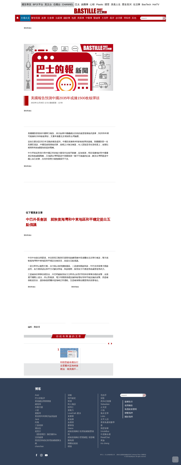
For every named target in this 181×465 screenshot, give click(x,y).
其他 (134, 18)
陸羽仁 (71, 407)
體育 (107, 4)
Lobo (103, 416)
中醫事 (88, 18)
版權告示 (129, 402)
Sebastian (105, 404)
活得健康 (39, 437)
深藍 (103, 398)
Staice (70, 428)
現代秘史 (72, 398)
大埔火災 (25, 18)
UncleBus (105, 431)
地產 (74, 18)
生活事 (136, 4)
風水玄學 (105, 413)
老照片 (38, 431)
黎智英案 (35, 18)
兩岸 (112, 18)
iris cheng (105, 443)
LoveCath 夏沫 (74, 413)
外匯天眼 (39, 407)
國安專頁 (26, 4)
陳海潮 (71, 440)
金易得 (71, 422)
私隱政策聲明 (131, 409)
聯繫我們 (129, 413)
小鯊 (37, 410)
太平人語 (105, 419)
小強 (103, 410)
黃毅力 (71, 410)
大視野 (105, 18)
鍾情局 (38, 404)
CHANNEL (67, 4)
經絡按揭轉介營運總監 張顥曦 (81, 437)
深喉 (70, 395)
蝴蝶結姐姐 (73, 443)
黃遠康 (71, 419)
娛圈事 (84, 4)
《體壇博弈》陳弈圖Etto (46, 434)
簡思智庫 (105, 428)
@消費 (119, 18)
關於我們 (129, 417)
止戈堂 (104, 407)
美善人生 (116, 4)
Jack (37, 419)
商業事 (80, 18)
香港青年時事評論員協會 (46, 416)
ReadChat (105, 437)
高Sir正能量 (106, 401)
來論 (103, 440)
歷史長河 (127, 4)
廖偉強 (71, 425)
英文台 (48, 4)
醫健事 (97, 18)
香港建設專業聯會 (43, 401)
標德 (70, 446)
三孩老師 (39, 425)
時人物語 (72, 404)
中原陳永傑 (106, 434)
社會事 (50, 18)
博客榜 (127, 18)
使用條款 (129, 405)
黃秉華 (71, 416)
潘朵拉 (38, 428)
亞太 (77, 4)
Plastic (99, 4)
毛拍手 (104, 395)
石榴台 (56, 4)
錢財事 (66, 18)
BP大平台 (38, 4)
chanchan (39, 446)
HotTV (155, 4)
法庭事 (58, 18)
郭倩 (70, 401)
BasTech (146, 4)
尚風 (37, 422)
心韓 (92, 4)
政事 (43, 18)
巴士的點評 (40, 398)
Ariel (37, 395)
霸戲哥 (38, 413)
